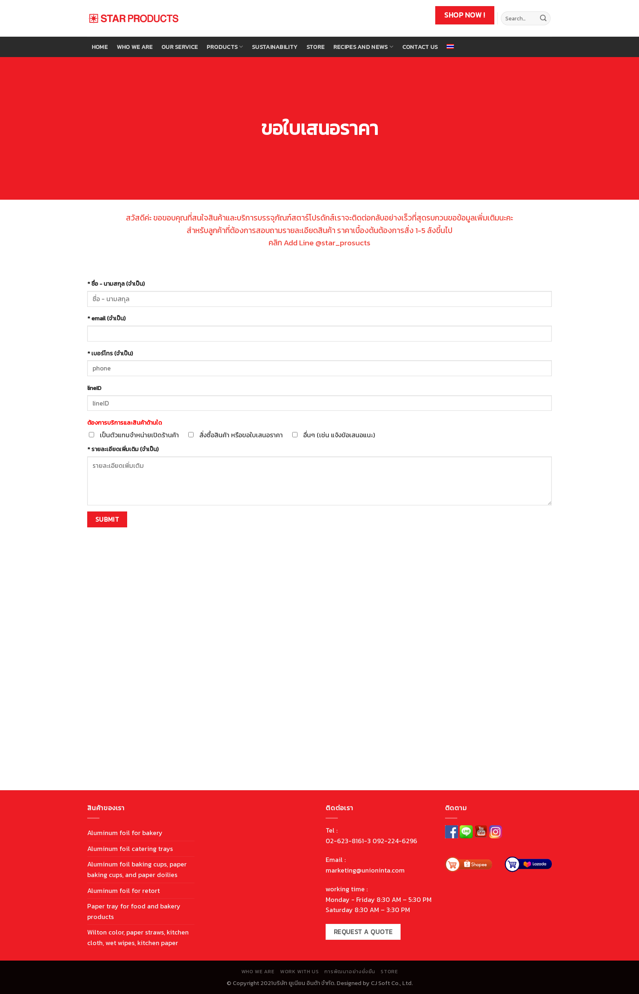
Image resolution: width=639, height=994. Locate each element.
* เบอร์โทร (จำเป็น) (110, 353)
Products (225, 46)
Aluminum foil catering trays (130, 848)
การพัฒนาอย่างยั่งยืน (349, 971)
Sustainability (274, 46)
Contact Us (420, 46)
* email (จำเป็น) (106, 318)
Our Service (179, 46)
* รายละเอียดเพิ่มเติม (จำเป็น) (123, 449)
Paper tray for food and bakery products (134, 911)
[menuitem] (450, 46)
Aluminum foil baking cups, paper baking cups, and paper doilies (137, 869)
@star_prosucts (342, 243)
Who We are (135, 46)
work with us (299, 971)
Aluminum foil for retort (123, 890)
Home (100, 46)
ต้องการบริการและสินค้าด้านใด (124, 422)
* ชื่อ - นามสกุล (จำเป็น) (116, 283)
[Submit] (543, 18)
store (315, 46)
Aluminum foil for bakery (125, 833)
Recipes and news (363, 46)
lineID (94, 387)
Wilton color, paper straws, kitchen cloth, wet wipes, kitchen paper (138, 937)
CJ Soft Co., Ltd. (392, 983)
